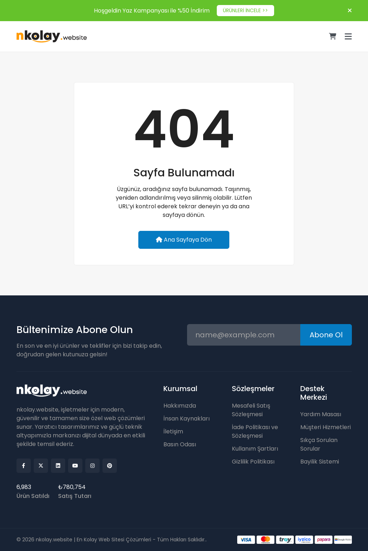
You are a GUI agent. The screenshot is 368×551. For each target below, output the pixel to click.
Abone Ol (326, 335)
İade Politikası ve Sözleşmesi (255, 431)
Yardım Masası (320, 414)
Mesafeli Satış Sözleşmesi (251, 410)
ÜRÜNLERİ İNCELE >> (245, 10)
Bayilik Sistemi (319, 461)
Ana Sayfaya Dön (184, 240)
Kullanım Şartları (255, 449)
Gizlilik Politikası (253, 461)
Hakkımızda (179, 406)
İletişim (173, 431)
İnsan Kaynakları (186, 418)
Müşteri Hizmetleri (325, 427)
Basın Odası (179, 444)
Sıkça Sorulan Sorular (319, 444)
